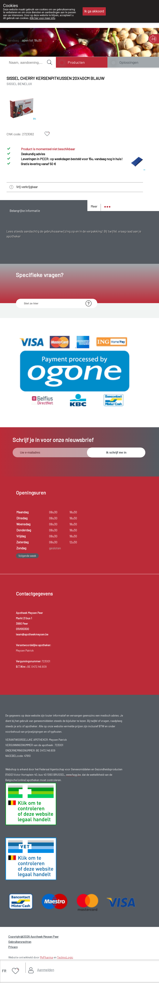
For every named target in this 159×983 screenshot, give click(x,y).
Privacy (13, 947)
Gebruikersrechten (19, 942)
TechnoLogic (65, 957)
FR (4, 971)
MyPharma (46, 957)
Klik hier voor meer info (42, 18)
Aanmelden (45, 970)
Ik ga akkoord (94, 11)
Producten (76, 62)
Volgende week (27, 556)
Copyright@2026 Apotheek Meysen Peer (33, 937)
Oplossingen (128, 62)
